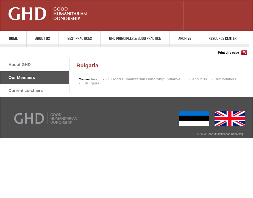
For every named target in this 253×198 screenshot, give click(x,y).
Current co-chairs (26, 90)
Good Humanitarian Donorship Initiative (145, 79)
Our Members (22, 77)
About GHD (20, 64)
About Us (199, 79)
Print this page (228, 52)
